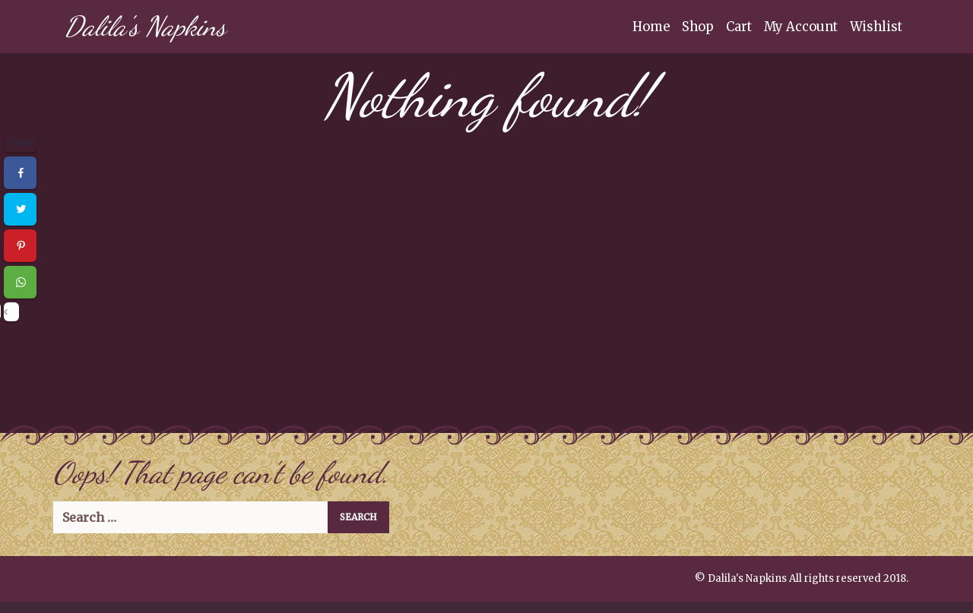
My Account (801, 26)
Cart (739, 26)
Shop (698, 26)
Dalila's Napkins (145, 26)
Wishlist (876, 26)
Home (651, 26)
